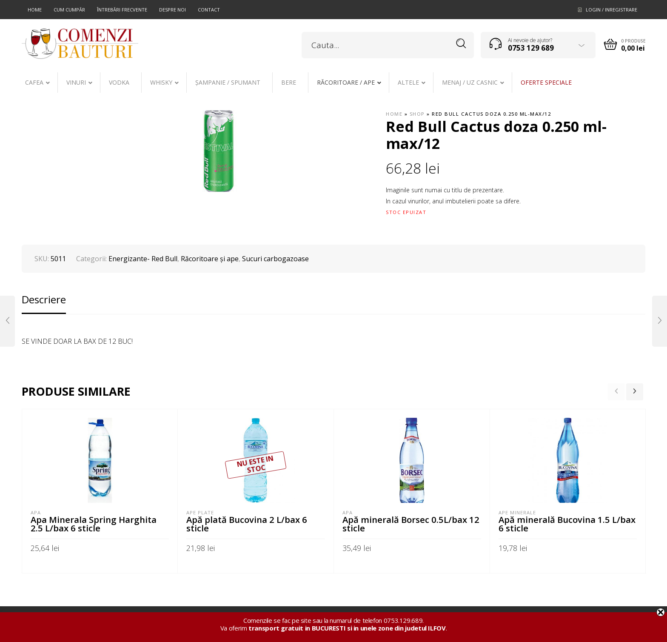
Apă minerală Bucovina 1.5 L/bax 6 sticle (567, 524)
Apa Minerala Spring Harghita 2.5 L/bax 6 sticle (94, 524)
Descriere (44, 299)
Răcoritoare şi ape (210, 258)
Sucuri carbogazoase (275, 258)
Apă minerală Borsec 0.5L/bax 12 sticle (410, 524)
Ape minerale (517, 512)
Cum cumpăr (69, 9)
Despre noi (172, 9)
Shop (417, 114)
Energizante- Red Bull (142, 258)
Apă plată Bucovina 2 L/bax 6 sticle (246, 524)
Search (461, 43)
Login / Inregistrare (611, 9)
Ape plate (200, 512)
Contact (209, 9)
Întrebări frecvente (122, 9)
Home (35, 9)
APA (36, 512)
